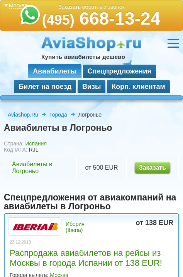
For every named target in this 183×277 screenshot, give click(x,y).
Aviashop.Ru (23, 115)
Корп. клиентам (138, 86)
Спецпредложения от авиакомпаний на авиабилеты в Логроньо (90, 201)
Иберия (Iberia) (75, 227)
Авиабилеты (54, 71)
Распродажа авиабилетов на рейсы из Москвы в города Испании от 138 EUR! (86, 258)
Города (58, 115)
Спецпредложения (119, 71)
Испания (36, 143)
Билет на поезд (45, 86)
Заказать (152, 167)
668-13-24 (101, 18)
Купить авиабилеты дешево (83, 56)
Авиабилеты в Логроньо (32, 167)
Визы (91, 86)
